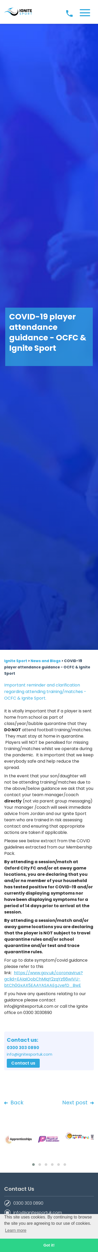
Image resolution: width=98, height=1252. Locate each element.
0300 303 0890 (28, 1203)
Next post (78, 1103)
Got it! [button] (48, 1245)
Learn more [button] (15, 1230)
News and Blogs (46, 660)
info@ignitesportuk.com (37, 1213)
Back (14, 1103)
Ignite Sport (15, 660)
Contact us (23, 1063)
